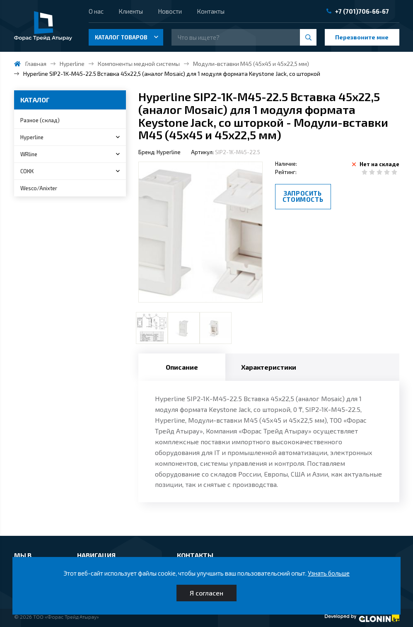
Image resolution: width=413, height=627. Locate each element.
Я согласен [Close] (206, 593)
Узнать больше (329, 573)
